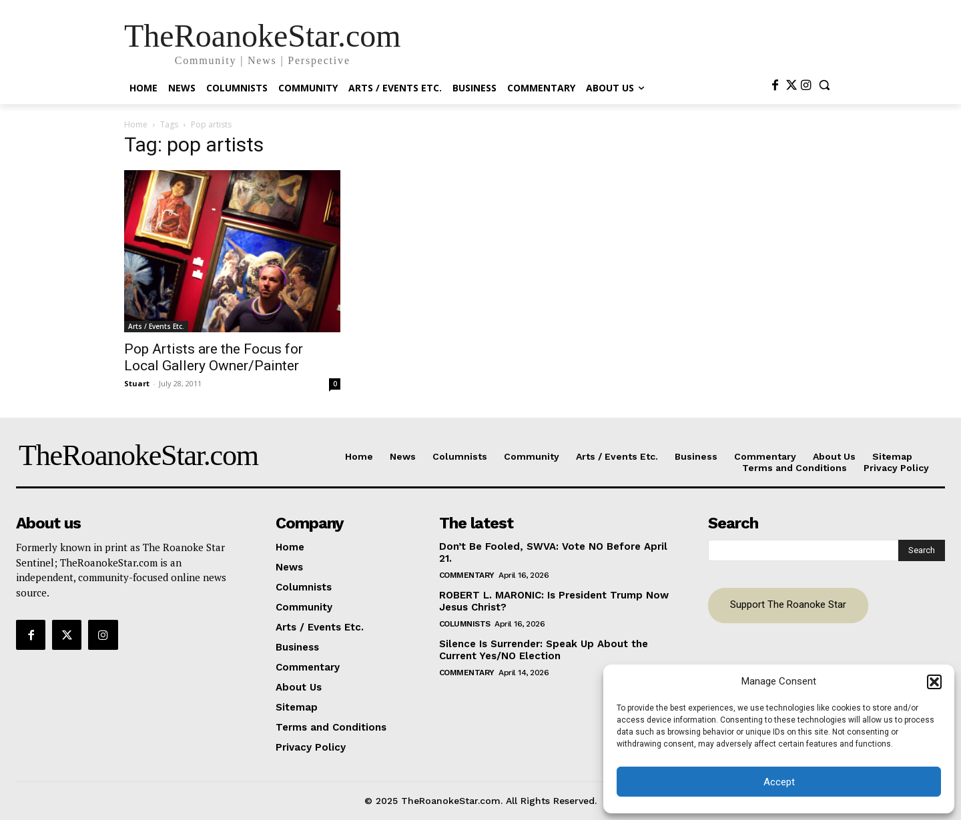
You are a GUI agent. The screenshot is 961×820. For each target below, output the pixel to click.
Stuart (136, 383)
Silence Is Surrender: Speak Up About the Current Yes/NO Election (543, 650)
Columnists (465, 624)
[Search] (921, 550)
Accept (779, 782)
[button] (934, 682)
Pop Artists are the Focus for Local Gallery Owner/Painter (213, 357)
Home (135, 124)
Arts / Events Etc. (156, 326)
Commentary (467, 575)
